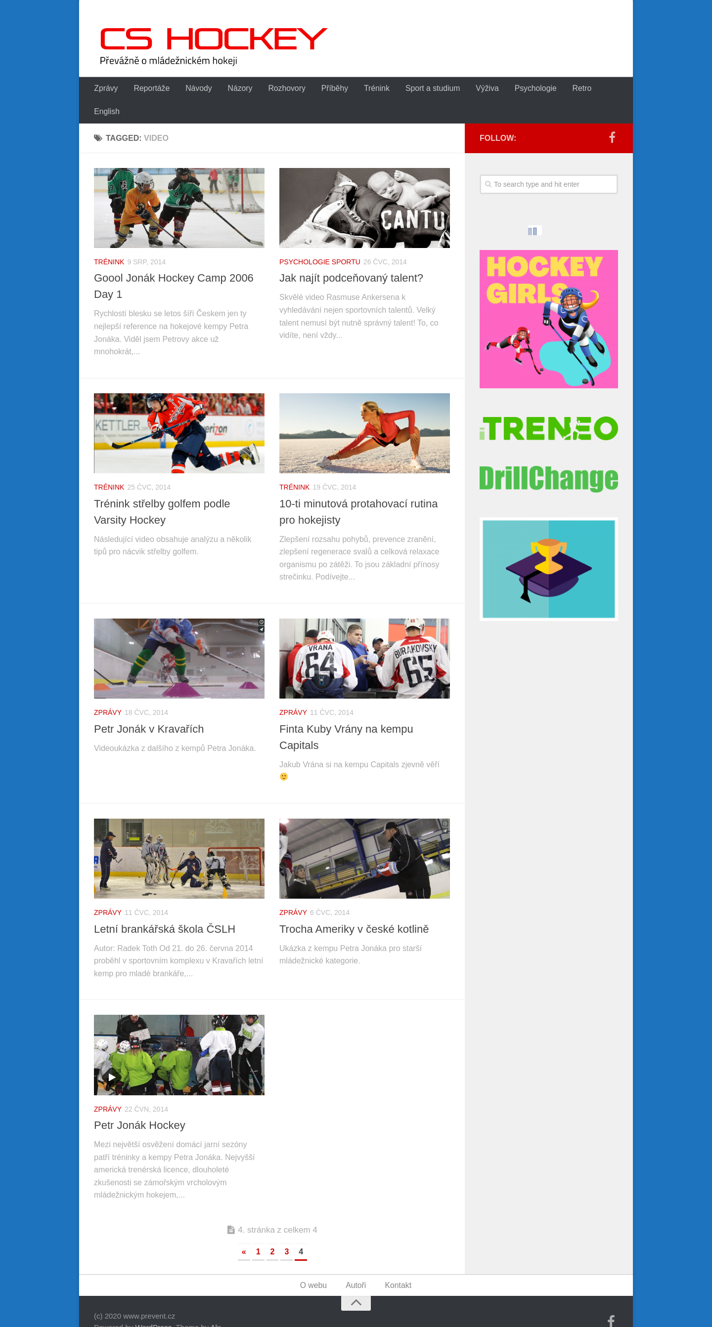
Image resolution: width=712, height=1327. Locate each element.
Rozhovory (280, 89)
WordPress (153, 1306)
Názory (235, 89)
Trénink (367, 89)
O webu (314, 1264)
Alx (215, 1306)
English (603, 89)
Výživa (475, 89)
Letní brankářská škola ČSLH (164, 907)
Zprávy (105, 89)
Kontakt (397, 1264)
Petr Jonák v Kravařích (149, 707)
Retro (567, 89)
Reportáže (150, 89)
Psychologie (521, 89)
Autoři (356, 1264)
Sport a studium (421, 89)
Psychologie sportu (319, 240)
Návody (195, 89)
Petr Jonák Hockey (139, 1103)
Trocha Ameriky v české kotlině (354, 907)
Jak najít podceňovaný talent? (351, 256)
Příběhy (326, 89)
